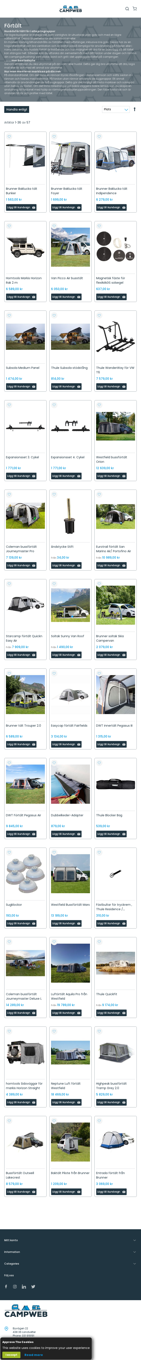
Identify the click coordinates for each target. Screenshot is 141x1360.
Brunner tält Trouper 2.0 (23, 725)
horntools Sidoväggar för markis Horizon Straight (24, 1085)
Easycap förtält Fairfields (69, 725)
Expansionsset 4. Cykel (67, 457)
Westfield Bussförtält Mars (70, 905)
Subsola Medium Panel (22, 368)
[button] (9, 136)
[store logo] (70, 9)
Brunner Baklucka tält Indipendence (111, 191)
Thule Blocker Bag (109, 815)
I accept (11, 1355)
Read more (33, 1355)
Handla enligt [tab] (16, 109)
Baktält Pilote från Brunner (70, 1173)
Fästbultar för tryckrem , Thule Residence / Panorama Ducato (114, 909)
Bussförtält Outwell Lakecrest (20, 1175)
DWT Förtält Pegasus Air (23, 815)
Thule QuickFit (106, 994)
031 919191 (28, 1335)
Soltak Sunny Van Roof (67, 636)
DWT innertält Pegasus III (114, 725)
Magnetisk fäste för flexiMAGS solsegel (110, 280)
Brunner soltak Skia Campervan (110, 638)
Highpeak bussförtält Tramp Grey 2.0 (111, 1085)
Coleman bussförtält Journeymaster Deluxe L (24, 996)
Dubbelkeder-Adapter (67, 815)
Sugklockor (14, 905)
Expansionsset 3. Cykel (22, 457)
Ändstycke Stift (62, 547)
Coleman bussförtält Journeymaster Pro (21, 549)
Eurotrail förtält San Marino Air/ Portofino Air (113, 549)
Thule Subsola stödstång (69, 368)
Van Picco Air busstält (67, 278)
